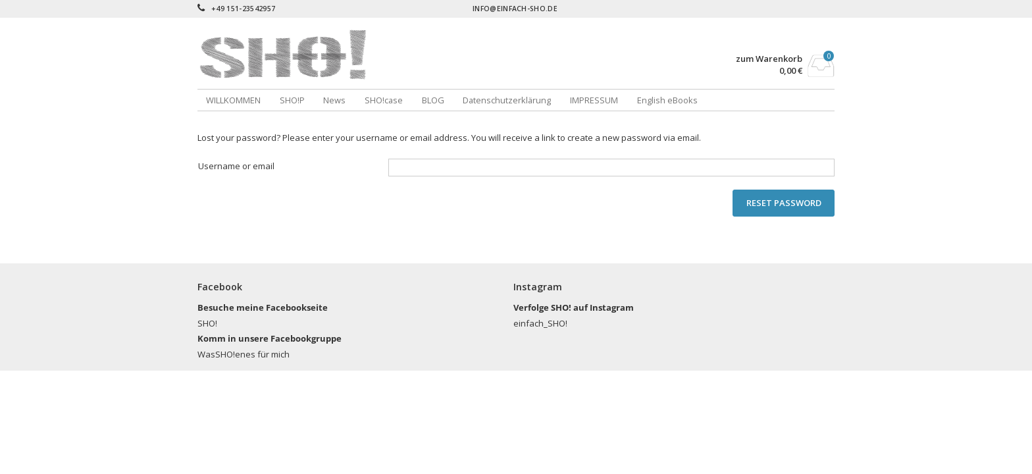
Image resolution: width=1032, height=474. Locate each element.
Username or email (236, 166)
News (334, 100)
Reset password (783, 203)
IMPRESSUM (594, 100)
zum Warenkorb (769, 59)
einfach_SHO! (540, 323)
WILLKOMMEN (233, 100)
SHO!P (292, 100)
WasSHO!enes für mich (243, 354)
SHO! (207, 323)
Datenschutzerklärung (507, 100)
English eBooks (667, 100)
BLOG (433, 100)
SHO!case (384, 100)
